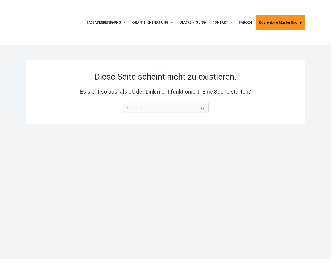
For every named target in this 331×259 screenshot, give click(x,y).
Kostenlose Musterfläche (280, 22)
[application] (123, 22)
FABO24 (245, 22)
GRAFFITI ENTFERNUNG (152, 22)
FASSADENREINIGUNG (106, 22)
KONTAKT (222, 22)
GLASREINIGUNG (192, 22)
